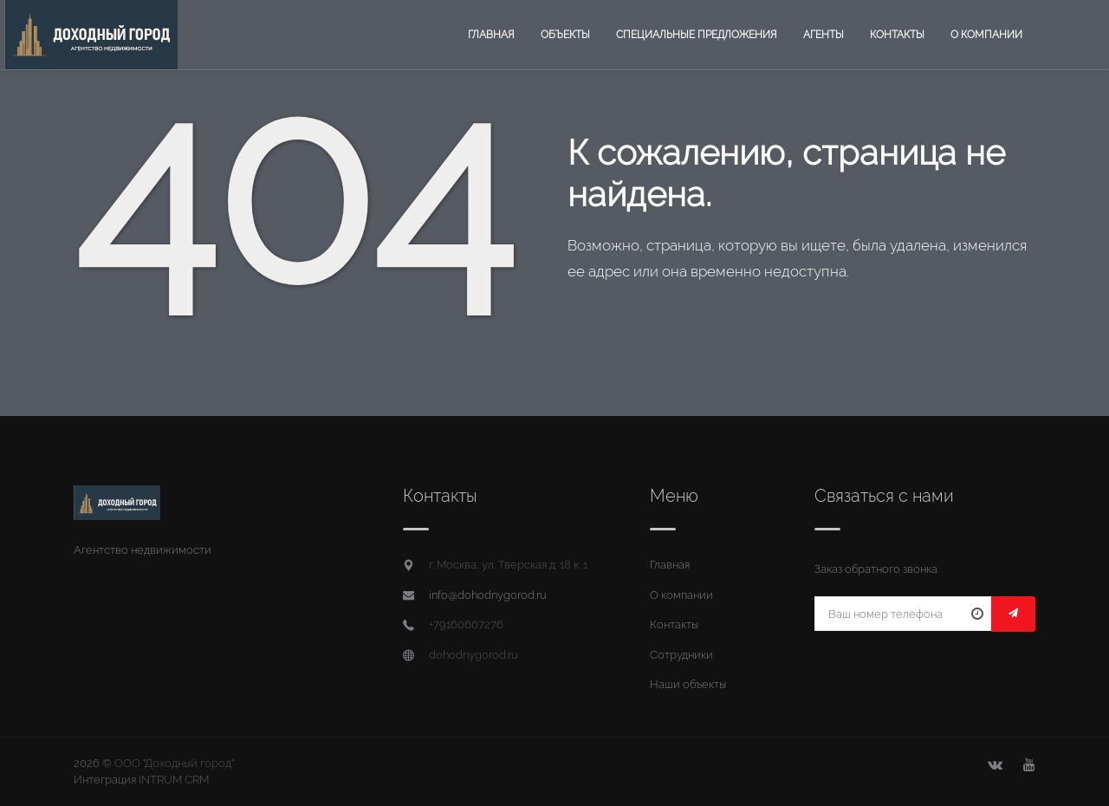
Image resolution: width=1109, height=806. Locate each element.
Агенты (823, 35)
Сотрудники (681, 654)
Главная (491, 35)
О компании (986, 35)
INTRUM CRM (174, 779)
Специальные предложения (696, 35)
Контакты (897, 35)
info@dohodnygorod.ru (488, 594)
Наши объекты (688, 684)
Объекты (565, 35)
